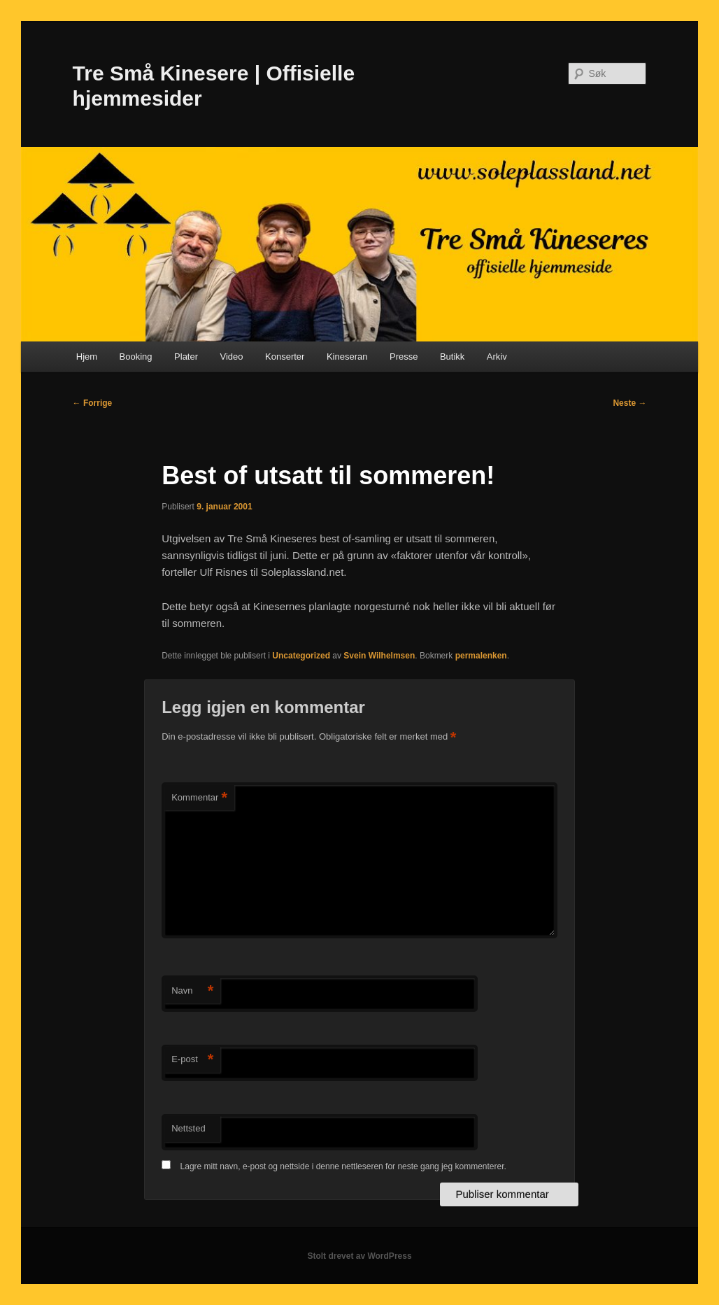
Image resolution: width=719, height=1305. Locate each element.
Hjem (86, 356)
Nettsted (188, 1128)
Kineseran (347, 356)
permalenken (481, 656)
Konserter (284, 356)
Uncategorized (301, 656)
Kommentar (199, 798)
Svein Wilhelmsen (379, 656)
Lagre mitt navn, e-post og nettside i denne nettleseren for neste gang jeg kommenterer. (343, 1166)
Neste (629, 403)
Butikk (452, 356)
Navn (192, 991)
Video (231, 356)
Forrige (93, 403)
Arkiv (497, 356)
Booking (136, 356)
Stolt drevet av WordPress (359, 1256)
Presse (404, 356)
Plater (186, 356)
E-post (192, 1060)
